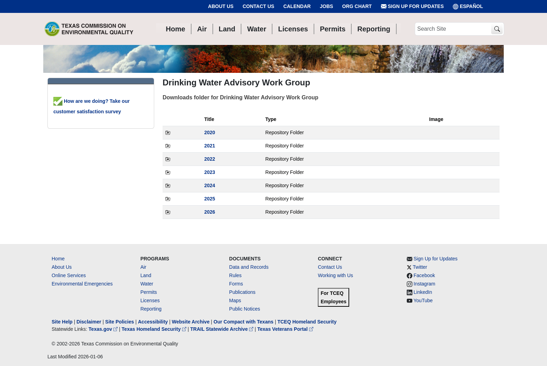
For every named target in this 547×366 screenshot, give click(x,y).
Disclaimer (88, 322)
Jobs (326, 6)
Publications (242, 292)
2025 (209, 198)
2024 (209, 185)
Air (143, 267)
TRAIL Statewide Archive (222, 329)
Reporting (151, 309)
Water (146, 284)
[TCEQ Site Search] (497, 29)
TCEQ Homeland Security (307, 322)
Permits (148, 292)
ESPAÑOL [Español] (468, 6)
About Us (220, 6)
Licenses (149, 300)
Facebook (424, 275)
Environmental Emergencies (82, 284)
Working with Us (335, 275)
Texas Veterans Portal (285, 329)
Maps (235, 300)
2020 (209, 132)
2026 (209, 212)
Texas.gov (104, 329)
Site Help (62, 322)
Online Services (69, 275)
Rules (235, 275)
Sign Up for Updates (412, 6)
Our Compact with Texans (243, 322)
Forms (236, 284)
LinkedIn (423, 292)
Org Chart (357, 6)
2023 (209, 172)
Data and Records (249, 267)
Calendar (297, 6)
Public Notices (244, 309)
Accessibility (153, 322)
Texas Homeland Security (155, 329)
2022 (209, 159)
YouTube (423, 300)
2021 (209, 145)
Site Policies (119, 322)
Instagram (424, 284)
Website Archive (191, 322)
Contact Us (258, 6)
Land (145, 275)
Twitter (420, 267)
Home (58, 258)
